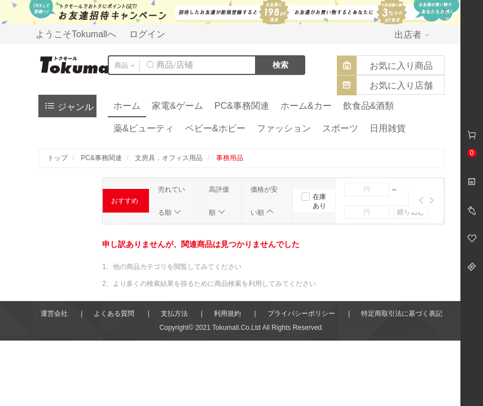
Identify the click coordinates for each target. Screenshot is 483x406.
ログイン (147, 34)
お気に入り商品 (401, 65)
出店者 (411, 34)
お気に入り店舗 (401, 85)
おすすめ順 (124, 205)
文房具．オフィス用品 (169, 158)
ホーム (126, 106)
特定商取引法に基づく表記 (401, 313)
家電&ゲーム (177, 106)
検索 (280, 64)
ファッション (284, 128)
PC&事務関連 (241, 106)
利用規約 (227, 313)
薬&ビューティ (143, 128)
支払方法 (174, 313)
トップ (57, 158)
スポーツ (340, 128)
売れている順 (171, 201)
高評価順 (219, 201)
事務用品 (229, 158)
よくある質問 (114, 313)
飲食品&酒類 (368, 106)
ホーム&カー (306, 106)
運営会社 (54, 313)
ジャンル (69, 106)
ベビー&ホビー (215, 128)
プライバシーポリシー (301, 313)
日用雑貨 (388, 128)
